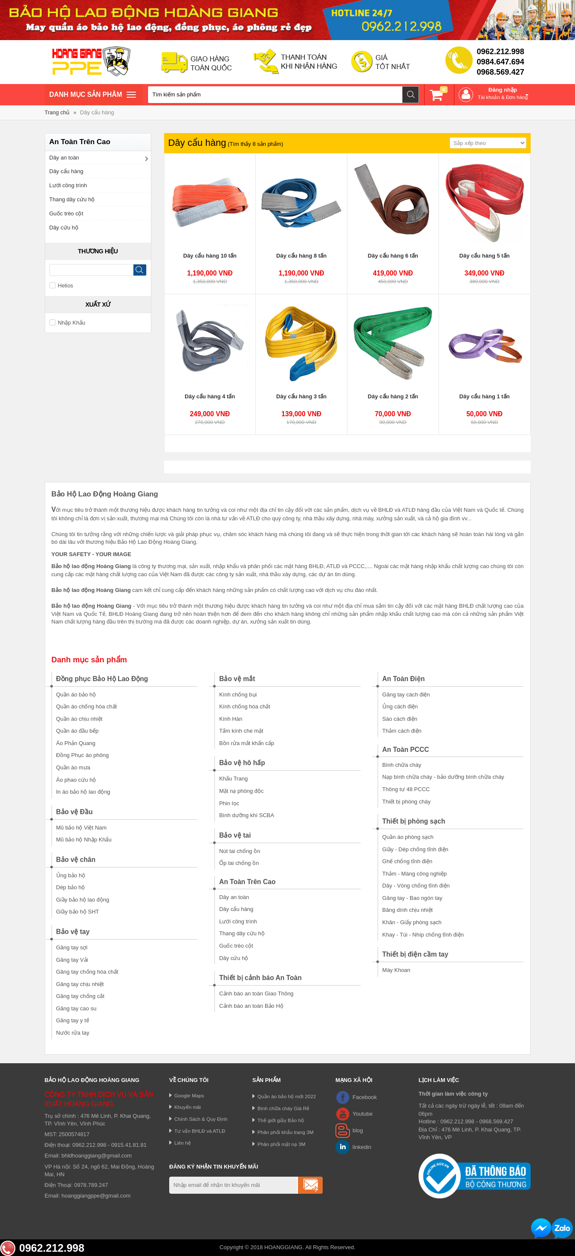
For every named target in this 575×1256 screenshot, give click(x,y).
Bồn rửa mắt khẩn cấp (246, 743)
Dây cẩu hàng (97, 112)
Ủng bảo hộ (70, 875)
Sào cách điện (399, 719)
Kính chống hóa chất (244, 706)
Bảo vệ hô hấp (242, 762)
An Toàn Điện (403, 678)
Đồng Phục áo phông (82, 755)
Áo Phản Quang (75, 743)
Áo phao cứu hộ (76, 780)
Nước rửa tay (73, 1033)
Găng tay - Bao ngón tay (412, 898)
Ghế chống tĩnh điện (407, 861)
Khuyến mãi (187, 1107)
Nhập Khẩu (67, 322)
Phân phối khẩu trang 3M (285, 1132)
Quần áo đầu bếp (77, 731)
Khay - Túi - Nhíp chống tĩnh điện (423, 934)
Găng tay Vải (72, 960)
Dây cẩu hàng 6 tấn (393, 255)
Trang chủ (57, 112)
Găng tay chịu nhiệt (80, 984)
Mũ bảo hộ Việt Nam (81, 827)
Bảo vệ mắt (237, 678)
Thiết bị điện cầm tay (415, 954)
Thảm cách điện (402, 731)
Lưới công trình (68, 185)
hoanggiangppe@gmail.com (95, 1195)
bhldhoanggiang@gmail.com (96, 1155)
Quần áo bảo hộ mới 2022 (286, 1096)
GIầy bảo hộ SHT (77, 911)
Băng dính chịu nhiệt (407, 910)
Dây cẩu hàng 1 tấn (484, 396)
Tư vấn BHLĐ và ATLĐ (199, 1131)
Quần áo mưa (73, 767)
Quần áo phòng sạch (407, 837)
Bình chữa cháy (401, 765)
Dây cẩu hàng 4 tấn (210, 396)
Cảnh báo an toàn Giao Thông (256, 993)
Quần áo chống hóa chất (86, 706)
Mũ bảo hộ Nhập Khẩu (84, 839)
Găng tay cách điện (406, 694)
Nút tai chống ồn (239, 851)
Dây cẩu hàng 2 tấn (393, 396)
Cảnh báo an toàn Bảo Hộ (251, 1006)
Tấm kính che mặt (241, 731)
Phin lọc (229, 803)
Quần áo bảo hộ (76, 694)
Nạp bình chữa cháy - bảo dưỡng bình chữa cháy (443, 777)
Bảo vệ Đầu (74, 811)
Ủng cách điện (400, 706)
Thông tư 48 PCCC (406, 789)
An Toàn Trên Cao (247, 881)
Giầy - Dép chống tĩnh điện (415, 849)
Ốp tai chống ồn (239, 863)
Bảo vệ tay (73, 931)
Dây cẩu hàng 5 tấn (484, 255)
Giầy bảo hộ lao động (83, 899)
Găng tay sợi (72, 947)
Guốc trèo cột (66, 213)
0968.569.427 (500, 72)
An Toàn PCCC (405, 749)
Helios (61, 285)
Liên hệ (182, 1143)
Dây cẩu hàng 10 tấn (210, 255)
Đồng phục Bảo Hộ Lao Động (102, 678)
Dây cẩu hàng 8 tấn (301, 255)
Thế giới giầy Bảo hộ (280, 1120)
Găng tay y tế (72, 1020)
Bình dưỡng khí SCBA (246, 815)
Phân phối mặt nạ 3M (281, 1144)
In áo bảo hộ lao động (83, 792)
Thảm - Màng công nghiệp (414, 873)
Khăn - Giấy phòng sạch (412, 922)
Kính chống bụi (238, 694)
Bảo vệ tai (235, 835)
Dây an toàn (64, 157)
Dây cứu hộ (63, 227)
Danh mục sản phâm (92, 95)
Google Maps (189, 1095)
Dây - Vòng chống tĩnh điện (416, 885)
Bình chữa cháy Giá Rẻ (283, 1108)
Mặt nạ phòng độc (241, 791)
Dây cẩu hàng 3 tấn (301, 396)
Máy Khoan (396, 970)
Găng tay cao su (76, 1008)
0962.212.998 (500, 51)
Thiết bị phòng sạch (413, 821)
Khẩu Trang (233, 778)
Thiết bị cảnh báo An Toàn (260, 977)
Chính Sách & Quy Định (201, 1119)
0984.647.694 (500, 62)
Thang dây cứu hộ (72, 199)
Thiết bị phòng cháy (406, 801)
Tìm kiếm (410, 95)
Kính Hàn (230, 719)
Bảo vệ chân (76, 859)
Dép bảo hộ (70, 887)
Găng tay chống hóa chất (87, 972)
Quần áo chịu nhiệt (79, 719)
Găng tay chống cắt (80, 996)
